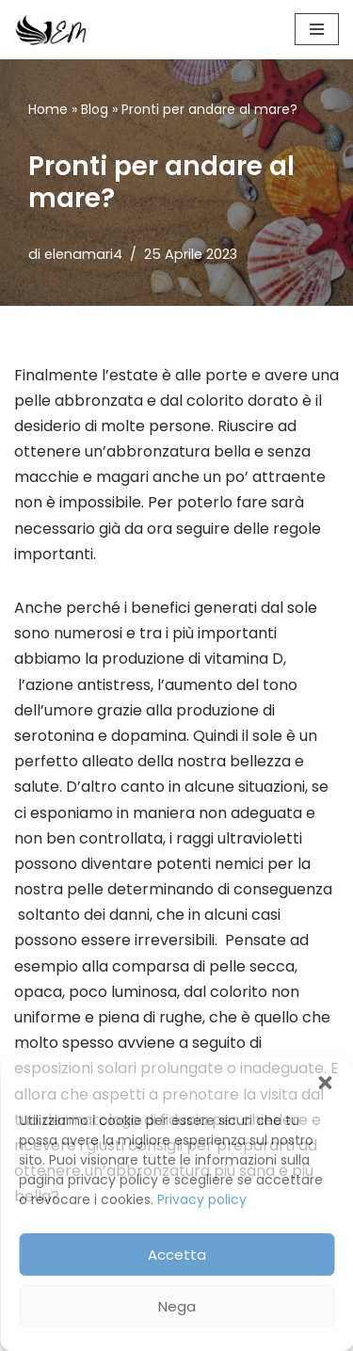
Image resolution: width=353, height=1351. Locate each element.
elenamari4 (83, 254)
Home (48, 109)
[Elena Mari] (50, 29)
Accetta (177, 1254)
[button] (324, 1082)
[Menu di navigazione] (317, 29)
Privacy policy (202, 1199)
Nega (177, 1306)
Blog (94, 109)
